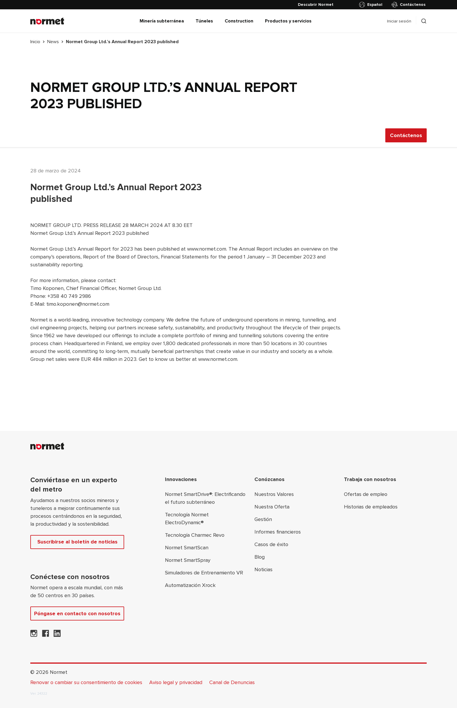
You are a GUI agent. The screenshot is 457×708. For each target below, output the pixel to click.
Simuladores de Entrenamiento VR (204, 572)
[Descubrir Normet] (315, 4)
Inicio (35, 42)
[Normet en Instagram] (33, 635)
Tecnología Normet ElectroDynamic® (187, 518)
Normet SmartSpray (187, 560)
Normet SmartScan (186, 547)
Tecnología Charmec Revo (194, 535)
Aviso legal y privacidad (175, 682)
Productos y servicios (288, 21)
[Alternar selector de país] (372, 4)
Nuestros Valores (274, 494)
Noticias (263, 569)
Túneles (204, 21)
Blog (259, 557)
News (53, 42)
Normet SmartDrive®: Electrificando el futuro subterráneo (205, 498)
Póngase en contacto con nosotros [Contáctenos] (77, 613)
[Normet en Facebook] (45, 635)
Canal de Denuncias (232, 682)
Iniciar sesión (399, 21)
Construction (239, 21)
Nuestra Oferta (271, 507)
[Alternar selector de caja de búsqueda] (423, 21)
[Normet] (47, 21)
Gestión (263, 519)
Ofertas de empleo (365, 494)
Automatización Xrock (190, 585)
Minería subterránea (162, 21)
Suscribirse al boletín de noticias (77, 542)
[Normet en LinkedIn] (57, 635)
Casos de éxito (271, 544)
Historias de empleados (371, 507)
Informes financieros (277, 532)
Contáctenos (409, 5)
